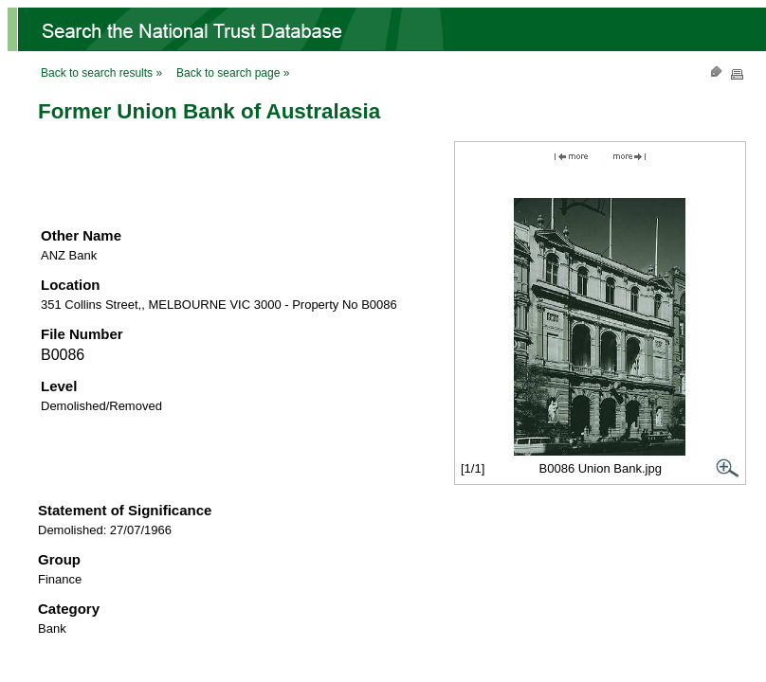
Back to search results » (101, 73)
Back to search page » (232, 73)
